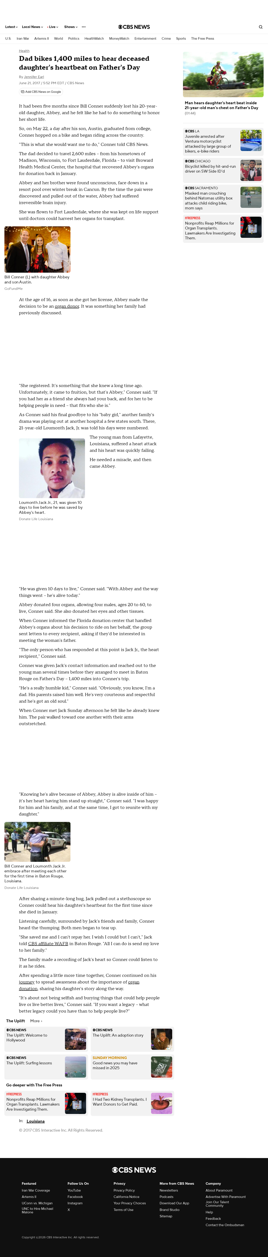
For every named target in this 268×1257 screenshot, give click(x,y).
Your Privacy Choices (130, 1203)
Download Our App (174, 1203)
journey (27, 982)
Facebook (75, 1197)
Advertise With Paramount (226, 1197)
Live (53, 27)
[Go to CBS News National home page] (134, 27)
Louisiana (36, 1121)
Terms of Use (123, 1210)
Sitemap (166, 1216)
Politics (73, 39)
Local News (32, 27)
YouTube (74, 1190)
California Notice (126, 1197)
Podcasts (166, 1197)
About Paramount (219, 1190)
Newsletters (169, 1190)
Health (24, 51)
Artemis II (41, 39)
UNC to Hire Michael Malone (37, 1210)
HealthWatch (94, 39)
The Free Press (202, 39)
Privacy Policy (124, 1190)
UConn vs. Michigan (37, 1203)
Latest (11, 27)
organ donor (67, 306)
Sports (181, 39)
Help (209, 1212)
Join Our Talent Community (217, 1203)
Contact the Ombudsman (225, 1225)
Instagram (75, 1203)
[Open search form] (261, 27)
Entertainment (145, 39)
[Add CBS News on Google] (41, 92)
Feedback (213, 1218)
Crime (166, 39)
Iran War (23, 39)
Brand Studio (169, 1210)
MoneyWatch (119, 39)
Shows (71, 27)
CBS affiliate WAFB (48, 944)
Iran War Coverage (36, 1190)
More (36, 1021)
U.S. (8, 39)
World (58, 39)
